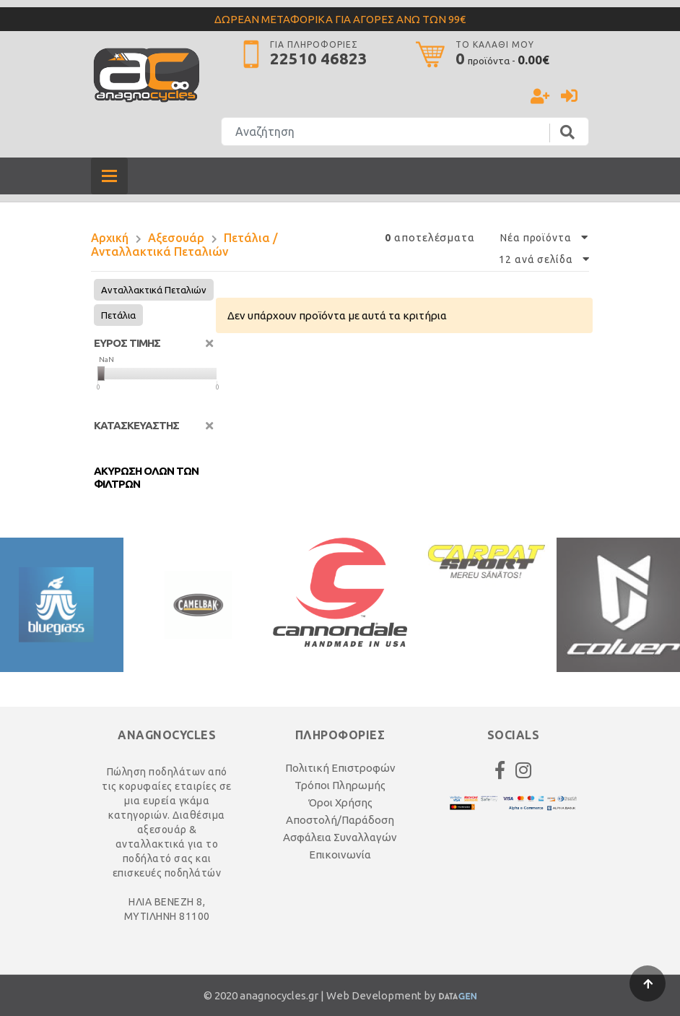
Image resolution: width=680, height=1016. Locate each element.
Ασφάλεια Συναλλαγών (340, 837)
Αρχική (109, 237)
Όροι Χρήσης (340, 802)
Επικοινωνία (340, 854)
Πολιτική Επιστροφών (340, 768)
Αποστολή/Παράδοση (340, 820)
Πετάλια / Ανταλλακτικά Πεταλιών (184, 244)
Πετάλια (118, 315)
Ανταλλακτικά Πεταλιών (153, 290)
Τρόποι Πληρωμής (340, 785)
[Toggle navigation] (109, 176)
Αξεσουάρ (176, 237)
